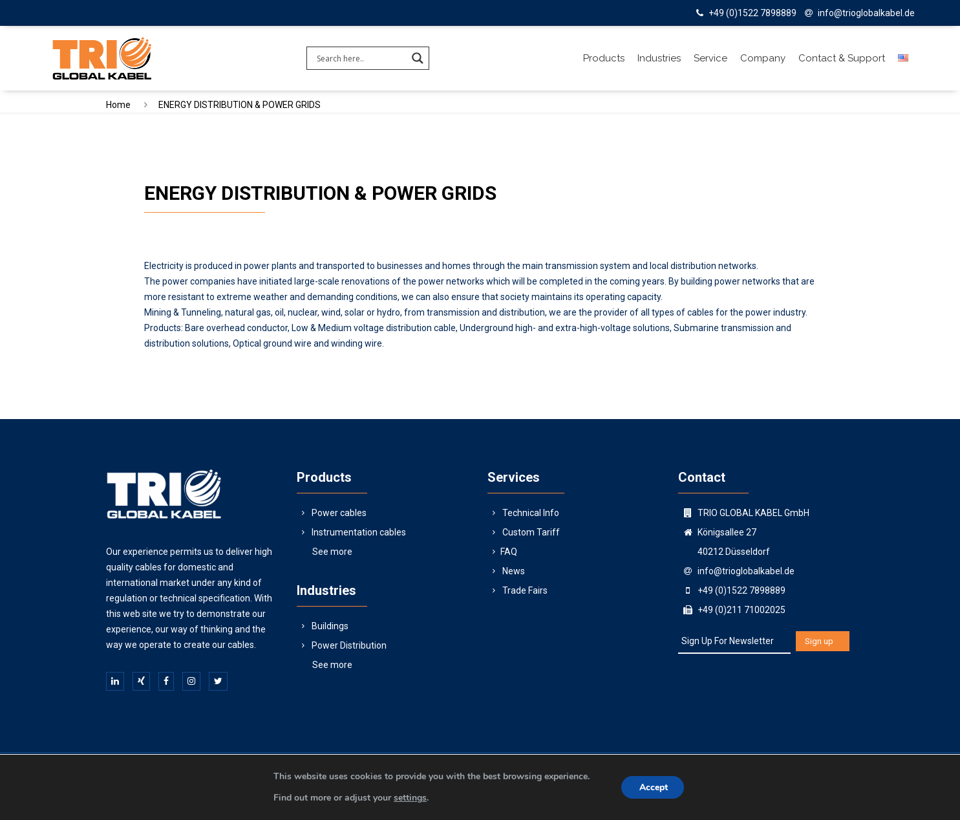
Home (118, 105)
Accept (654, 787)
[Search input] (360, 58)
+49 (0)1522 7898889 (752, 13)
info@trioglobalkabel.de (866, 13)
